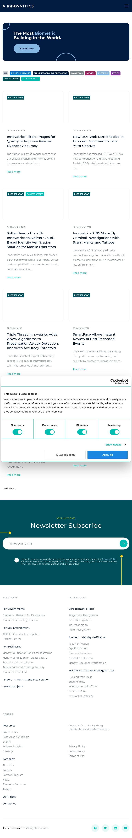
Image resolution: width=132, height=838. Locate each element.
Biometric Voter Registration (20, 620)
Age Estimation (78, 648)
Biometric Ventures (14, 784)
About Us (8, 765)
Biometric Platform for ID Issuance (24, 615)
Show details (114, 444)
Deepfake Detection (81, 658)
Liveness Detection (80, 653)
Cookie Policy (77, 751)
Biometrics (76, 73)
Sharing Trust (77, 681)
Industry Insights (13, 746)
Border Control (12, 638)
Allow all (107, 454)
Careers (7, 770)
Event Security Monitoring (18, 662)
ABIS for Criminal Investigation (21, 634)
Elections (103, 73)
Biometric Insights (20, 73)
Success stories (31, 79)
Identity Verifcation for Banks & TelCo (25, 657)
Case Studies (10, 732)
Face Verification (79, 643)
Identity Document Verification (87, 662)
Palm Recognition (79, 629)
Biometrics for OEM (15, 672)
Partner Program (13, 774)
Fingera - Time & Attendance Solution (26, 679)
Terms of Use (76, 755)
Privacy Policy (109, 559)
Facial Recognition (80, 620)
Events (115, 73)
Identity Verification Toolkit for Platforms (27, 652)
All (5, 73)
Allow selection (65, 454)
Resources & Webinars (16, 736)
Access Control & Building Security (24, 667)
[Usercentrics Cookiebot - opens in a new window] (113, 381)
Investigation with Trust (83, 686)
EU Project (9, 796)
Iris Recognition (78, 624)
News (6, 779)
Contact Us (9, 803)
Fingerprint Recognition (83, 615)
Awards (90, 73)
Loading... (9, 488)
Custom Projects (13, 686)
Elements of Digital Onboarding (50, 73)
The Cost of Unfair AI (81, 696)
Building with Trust (80, 676)
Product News (11, 79)
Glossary (8, 751)
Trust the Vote (77, 691)
